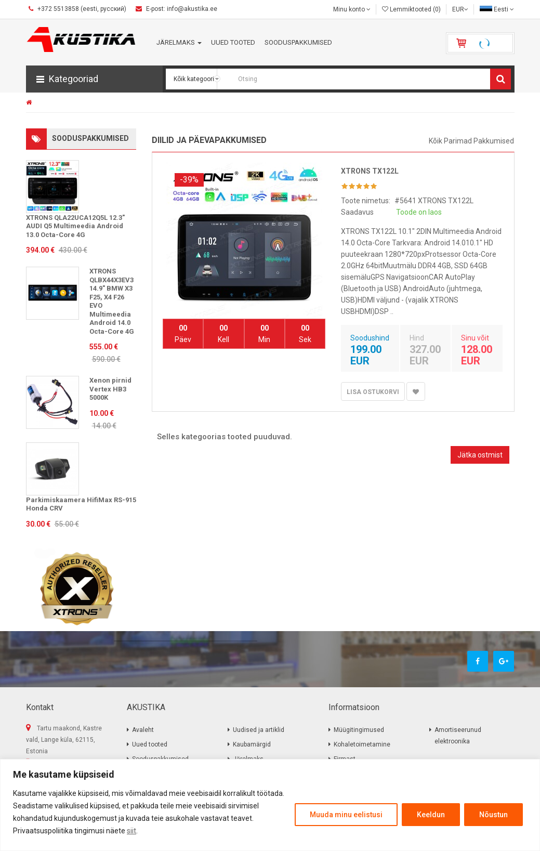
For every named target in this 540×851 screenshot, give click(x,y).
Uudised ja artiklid (258, 730)
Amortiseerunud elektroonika (457, 735)
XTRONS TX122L (370, 171)
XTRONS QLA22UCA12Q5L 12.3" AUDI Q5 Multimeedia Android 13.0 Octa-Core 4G (75, 226)
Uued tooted (149, 744)
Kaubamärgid (252, 744)
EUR (460, 9)
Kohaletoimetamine (362, 744)
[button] (94, 79)
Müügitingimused (359, 730)
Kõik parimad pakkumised (471, 141)
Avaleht (143, 730)
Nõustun (493, 814)
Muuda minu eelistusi (346, 814)
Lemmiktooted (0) (411, 9)
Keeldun (431, 814)
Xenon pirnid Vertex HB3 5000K (110, 388)
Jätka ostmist (480, 455)
